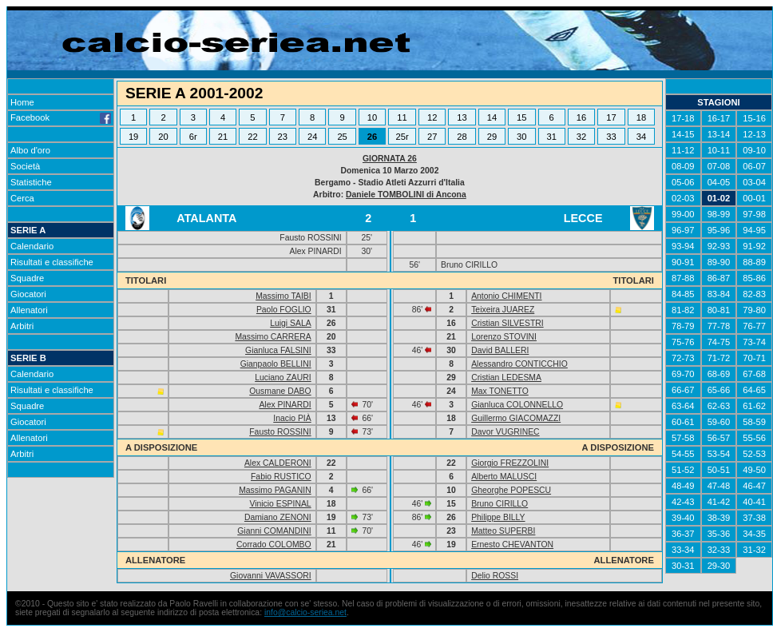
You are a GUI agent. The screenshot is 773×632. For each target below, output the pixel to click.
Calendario (32, 246)
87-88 (683, 278)
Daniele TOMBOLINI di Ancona (406, 194)
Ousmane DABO (280, 391)
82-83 (754, 294)
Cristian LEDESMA (506, 377)
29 (492, 136)
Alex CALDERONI (277, 463)
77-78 (719, 326)
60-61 (683, 422)
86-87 (719, 278)
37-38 (754, 518)
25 (342, 136)
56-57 (719, 438)
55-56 (754, 438)
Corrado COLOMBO (273, 544)
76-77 (754, 326)
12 (432, 117)
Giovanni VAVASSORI (270, 575)
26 (372, 136)
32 (581, 136)
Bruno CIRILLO (499, 503)
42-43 (683, 502)
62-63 (719, 406)
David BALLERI (500, 350)
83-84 (719, 294)
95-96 (719, 230)
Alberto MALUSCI (504, 476)
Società (25, 166)
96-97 (683, 230)
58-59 (754, 422)
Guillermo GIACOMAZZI (516, 418)
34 (641, 136)
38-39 (719, 518)
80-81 (719, 310)
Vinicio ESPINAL (280, 503)
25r (401, 136)
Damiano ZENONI (277, 517)
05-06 (683, 182)
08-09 (683, 166)
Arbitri (22, 326)
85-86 (754, 278)
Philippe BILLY (498, 517)
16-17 (719, 118)
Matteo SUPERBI (503, 531)
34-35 (754, 534)
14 (492, 117)
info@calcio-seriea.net (305, 612)
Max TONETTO (500, 391)
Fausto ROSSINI (280, 431)
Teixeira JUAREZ (502, 309)
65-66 (719, 390)
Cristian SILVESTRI (507, 323)
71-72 (719, 358)
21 (223, 136)
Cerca (22, 198)
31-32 (754, 549)
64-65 (754, 390)
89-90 (719, 262)
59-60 (719, 422)
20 (163, 136)
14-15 (683, 134)
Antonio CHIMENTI (506, 296)
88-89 (754, 262)
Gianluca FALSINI (278, 350)
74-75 (719, 342)
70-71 (754, 358)
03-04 (754, 182)
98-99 (719, 214)
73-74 (754, 342)
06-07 (754, 166)
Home (22, 102)
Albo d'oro (30, 150)
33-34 (683, 549)
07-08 (719, 166)
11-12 (683, 150)
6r (193, 136)
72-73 (683, 358)
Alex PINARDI (285, 404)
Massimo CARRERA (273, 336)
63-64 (683, 406)
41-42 (719, 502)
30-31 (683, 565)
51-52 (683, 470)
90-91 (683, 262)
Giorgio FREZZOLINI (510, 463)
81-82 (683, 310)
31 (551, 136)
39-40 (683, 518)
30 (521, 136)
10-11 (719, 150)
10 (372, 117)
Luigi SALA (290, 323)
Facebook (60, 117)
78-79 (683, 326)
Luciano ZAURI (283, 377)
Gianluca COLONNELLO (517, 404)
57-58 (683, 438)
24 (312, 136)
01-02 (719, 198)
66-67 (683, 390)
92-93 (719, 246)
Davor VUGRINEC (505, 431)
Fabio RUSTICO (281, 476)
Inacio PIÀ (292, 418)
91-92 (754, 246)
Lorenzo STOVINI (504, 336)
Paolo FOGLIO (283, 309)
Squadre (27, 278)
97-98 (754, 214)
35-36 (719, 534)
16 (581, 117)
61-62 (754, 406)
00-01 (754, 198)
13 (461, 117)
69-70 (683, 374)
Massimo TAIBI (283, 296)
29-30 (719, 565)
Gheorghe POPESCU (511, 490)
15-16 (754, 118)
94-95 (754, 230)
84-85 (683, 294)
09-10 (754, 150)
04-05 (719, 182)
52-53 (754, 454)
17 (611, 117)
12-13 (754, 134)
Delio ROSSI (494, 575)
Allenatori (29, 310)
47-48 (719, 486)
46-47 (754, 486)
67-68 (754, 374)
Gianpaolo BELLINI (275, 364)
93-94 (683, 246)
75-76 (683, 342)
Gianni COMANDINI (274, 531)
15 (521, 117)
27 (432, 136)
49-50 (754, 470)
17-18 (683, 118)
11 (401, 117)
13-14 (719, 134)
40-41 (754, 502)
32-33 (719, 549)
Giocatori (28, 294)
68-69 (719, 374)
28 (461, 136)
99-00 (683, 214)
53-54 (719, 454)
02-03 (683, 198)
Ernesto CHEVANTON (512, 544)
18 (641, 117)
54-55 (683, 454)
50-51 (719, 470)
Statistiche (31, 182)
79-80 (754, 310)
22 (252, 136)
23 (282, 136)
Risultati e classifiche (51, 262)
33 (611, 136)
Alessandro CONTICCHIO (519, 364)
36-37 (683, 534)
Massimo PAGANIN (275, 490)
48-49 (683, 486)
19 (133, 136)
